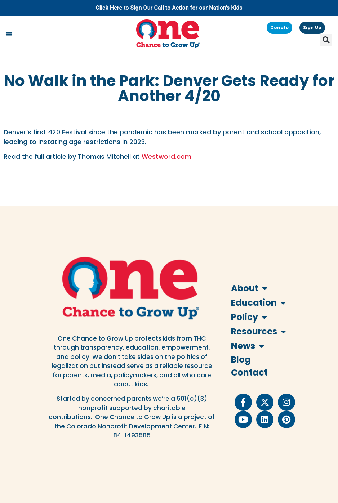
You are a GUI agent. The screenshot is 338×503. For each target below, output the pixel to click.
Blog (241, 359)
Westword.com (166, 156)
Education (255, 303)
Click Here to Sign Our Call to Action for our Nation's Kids (169, 7)
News (247, 346)
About (249, 288)
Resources (255, 331)
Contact (249, 372)
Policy (249, 317)
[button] (9, 33)
